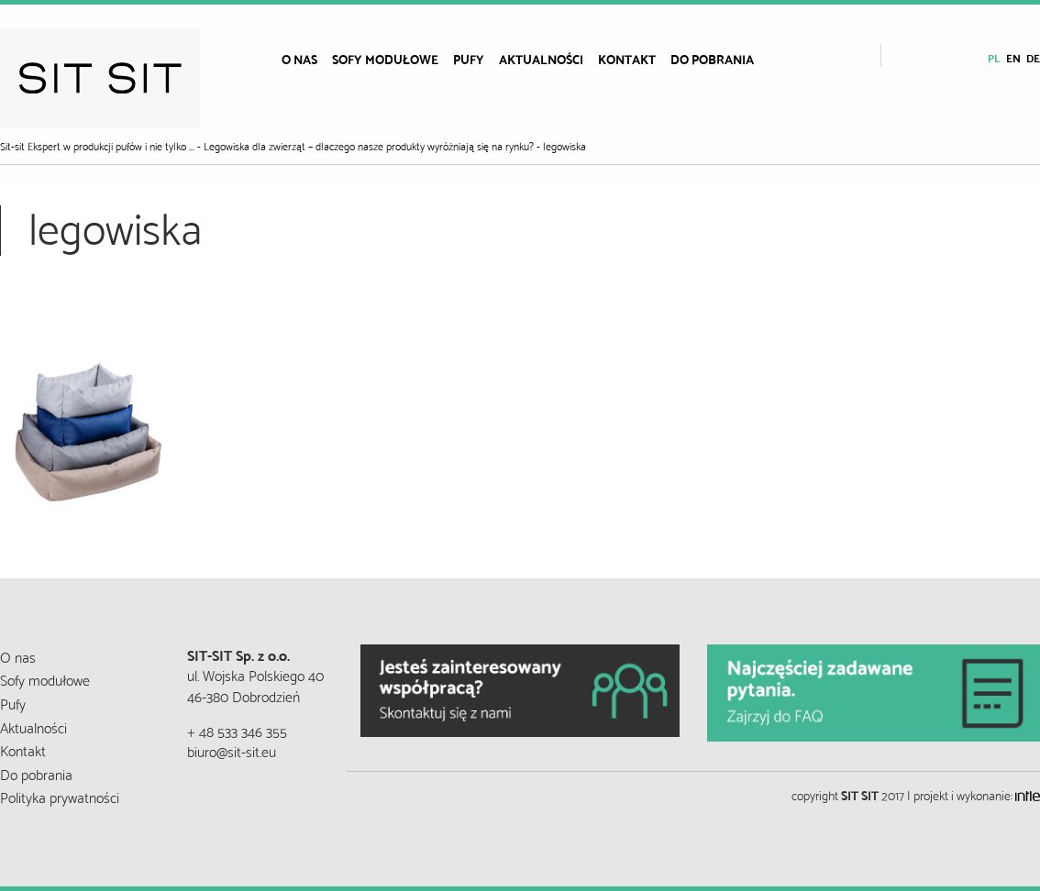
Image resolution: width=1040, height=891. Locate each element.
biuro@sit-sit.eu (231, 750)
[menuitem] (299, 58)
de (1033, 57)
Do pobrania (712, 59)
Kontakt (627, 59)
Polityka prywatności (59, 796)
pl (994, 57)
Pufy (468, 59)
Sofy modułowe (385, 59)
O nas (299, 59)
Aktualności (541, 59)
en (1013, 57)
